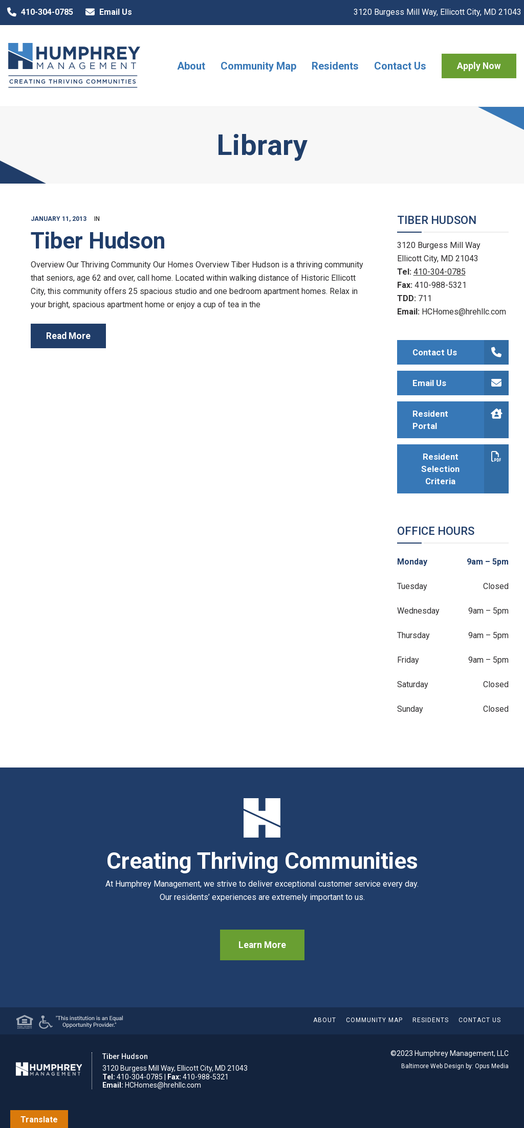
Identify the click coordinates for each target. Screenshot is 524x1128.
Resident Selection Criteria (465, 468)
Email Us (106, 12)
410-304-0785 (38, 12)
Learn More (262, 945)
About (191, 66)
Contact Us (400, 66)
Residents (335, 66)
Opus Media (492, 1066)
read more (68, 336)
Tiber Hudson (98, 241)
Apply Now (479, 66)
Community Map (258, 66)
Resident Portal (460, 419)
